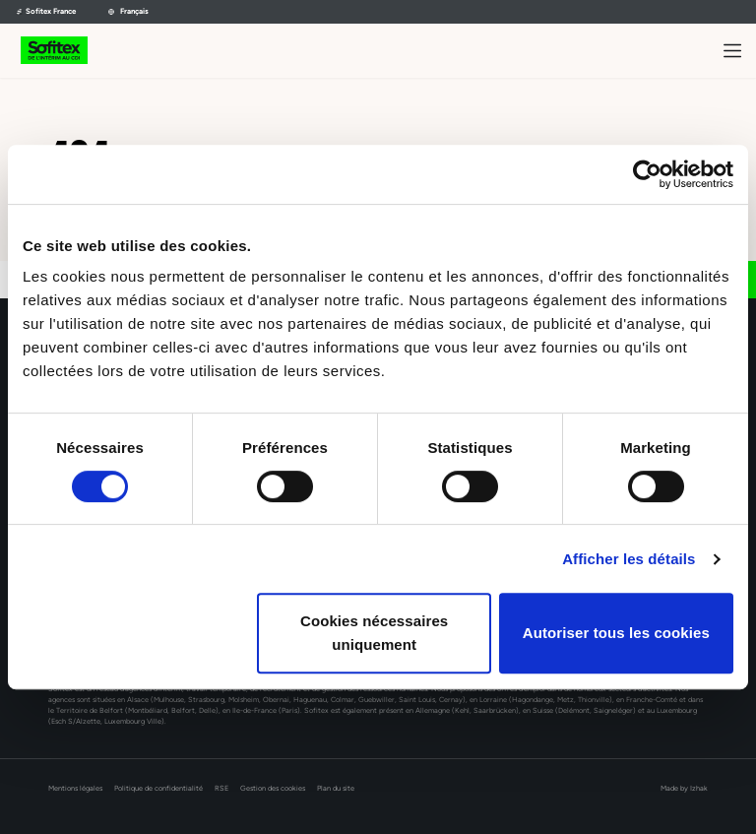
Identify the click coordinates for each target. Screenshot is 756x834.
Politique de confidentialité (158, 788)
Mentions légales (75, 788)
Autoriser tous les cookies (616, 632)
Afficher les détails (628, 558)
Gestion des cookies (272, 788)
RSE (221, 788)
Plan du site (335, 788)
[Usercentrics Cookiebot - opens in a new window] (647, 174)
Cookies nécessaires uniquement (374, 632)
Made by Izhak (684, 788)
